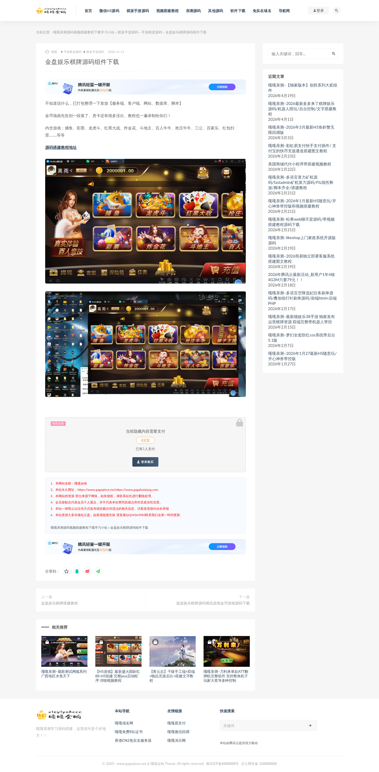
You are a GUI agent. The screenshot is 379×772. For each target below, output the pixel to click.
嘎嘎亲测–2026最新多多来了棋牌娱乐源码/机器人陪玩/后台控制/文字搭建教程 (302, 108)
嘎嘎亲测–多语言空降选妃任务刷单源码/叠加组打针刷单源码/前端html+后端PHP (302, 298)
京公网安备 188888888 (259, 763)
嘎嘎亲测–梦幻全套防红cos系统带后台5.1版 (301, 337)
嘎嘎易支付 (176, 723)
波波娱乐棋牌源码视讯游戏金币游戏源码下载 (213, 603)
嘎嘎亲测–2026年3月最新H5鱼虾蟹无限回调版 (301, 130)
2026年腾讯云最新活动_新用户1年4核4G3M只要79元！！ (301, 277)
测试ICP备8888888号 (222, 763)
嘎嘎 (51, 52)
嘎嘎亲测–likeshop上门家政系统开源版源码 (302, 240)
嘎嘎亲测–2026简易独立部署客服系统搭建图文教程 (301, 259)
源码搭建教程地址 (61, 147)
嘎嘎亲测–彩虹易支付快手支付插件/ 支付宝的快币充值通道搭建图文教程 (302, 148)
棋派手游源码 (128, 32)
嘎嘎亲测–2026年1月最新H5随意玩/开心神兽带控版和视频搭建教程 (302, 203)
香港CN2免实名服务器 (133, 740)
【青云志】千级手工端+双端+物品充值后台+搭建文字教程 (172, 676)
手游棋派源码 (152, 32)
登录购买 (145, 461)
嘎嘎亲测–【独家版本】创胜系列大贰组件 (303, 88)
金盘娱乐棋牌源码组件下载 (129, 527)
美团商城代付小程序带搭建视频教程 (299, 164)
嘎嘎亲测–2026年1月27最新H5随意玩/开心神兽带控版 (302, 356)
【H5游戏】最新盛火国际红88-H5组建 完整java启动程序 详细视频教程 (117, 676)
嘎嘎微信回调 (178, 731)
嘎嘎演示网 (176, 740)
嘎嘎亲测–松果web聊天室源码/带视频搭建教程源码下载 (301, 222)
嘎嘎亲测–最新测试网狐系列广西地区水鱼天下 (64, 673)
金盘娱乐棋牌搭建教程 (59, 603)
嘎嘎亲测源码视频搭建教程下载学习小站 (84, 32)
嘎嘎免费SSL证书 (129, 731)
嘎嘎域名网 (124, 723)
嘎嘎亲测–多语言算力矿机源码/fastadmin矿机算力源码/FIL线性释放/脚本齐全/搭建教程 (301, 182)
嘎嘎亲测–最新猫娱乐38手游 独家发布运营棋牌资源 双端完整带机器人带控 (301, 319)
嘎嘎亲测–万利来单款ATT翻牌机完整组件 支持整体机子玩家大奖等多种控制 (226, 676)
